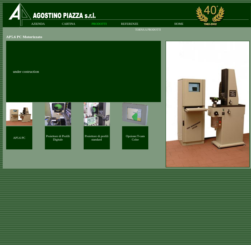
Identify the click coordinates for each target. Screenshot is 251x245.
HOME (179, 24)
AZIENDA (38, 24)
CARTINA (68, 24)
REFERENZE (129, 24)
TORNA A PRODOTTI (148, 29)
